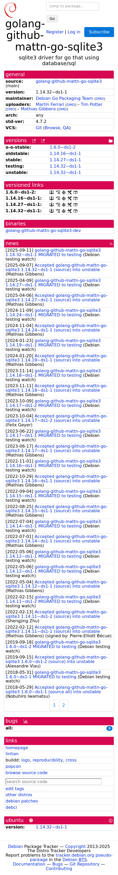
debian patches (22, 801)
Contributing (59, 868)
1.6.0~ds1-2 (63, 147)
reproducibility (48, 760)
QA (66, 127)
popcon (13, 766)
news (12, 243)
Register (55, 31)
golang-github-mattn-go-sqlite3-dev (43, 230)
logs (25, 760)
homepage (17, 747)
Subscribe (99, 31)
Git (39, 127)
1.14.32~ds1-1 (65, 166)
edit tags (15, 788)
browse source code (26, 772)
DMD (100, 99)
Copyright (75, 846)
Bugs (57, 864)
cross (71, 760)
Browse (52, 127)
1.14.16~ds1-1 (65, 153)
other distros (19, 794)
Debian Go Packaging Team (64, 98)
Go (52, 19)
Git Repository (84, 864)
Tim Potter (91, 104)
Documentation (29, 864)
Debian (15, 846)
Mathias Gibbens (38, 108)
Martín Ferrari (50, 104)
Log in (74, 31)
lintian (12, 753)
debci (11, 807)
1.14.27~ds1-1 (65, 159)
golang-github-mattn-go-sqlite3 (69, 81)
